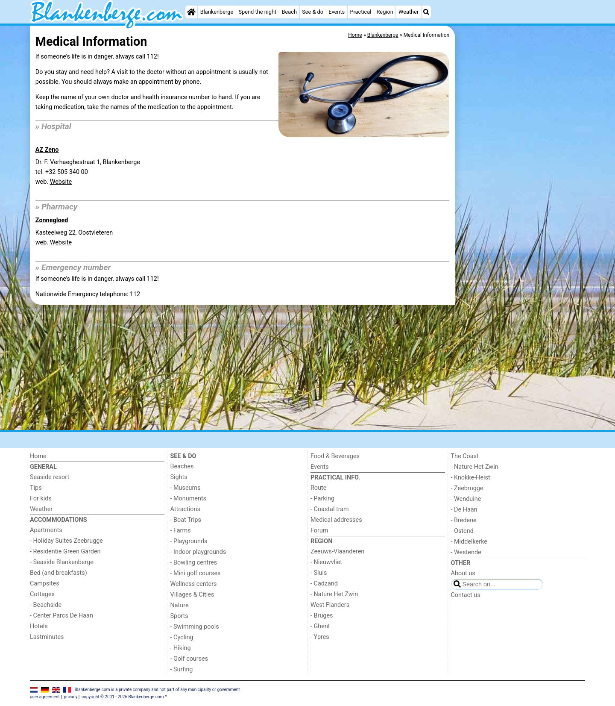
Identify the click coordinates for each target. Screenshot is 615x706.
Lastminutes (47, 637)
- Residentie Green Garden (65, 551)
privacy (71, 696)
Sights (178, 477)
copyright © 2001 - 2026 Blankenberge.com (123, 696)
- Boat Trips (186, 520)
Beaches (182, 466)
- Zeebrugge (467, 488)
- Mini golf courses (195, 573)
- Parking (322, 498)
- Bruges (321, 615)
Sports (179, 616)
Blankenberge (217, 12)
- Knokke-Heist (470, 477)
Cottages (42, 594)
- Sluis (318, 573)
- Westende (466, 552)
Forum (319, 530)
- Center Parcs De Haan (61, 615)
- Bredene (464, 520)
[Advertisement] (521, 222)
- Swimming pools (194, 626)
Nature (179, 605)
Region (384, 12)
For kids (41, 498)
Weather (408, 12)
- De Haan (464, 509)
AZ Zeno (47, 149)
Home (38, 456)
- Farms (180, 530)
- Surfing (181, 669)
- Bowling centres (193, 562)
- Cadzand (324, 583)
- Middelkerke (469, 541)
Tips (36, 487)
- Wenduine (466, 499)
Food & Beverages (335, 456)
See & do (312, 12)
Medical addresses (336, 520)
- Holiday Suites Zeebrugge (66, 540)
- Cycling (181, 637)
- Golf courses (189, 658)
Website (61, 181)
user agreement (45, 696)
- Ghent (320, 626)
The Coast (465, 456)
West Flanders (329, 605)
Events (336, 12)
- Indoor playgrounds (198, 552)
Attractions (185, 509)
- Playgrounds (189, 541)
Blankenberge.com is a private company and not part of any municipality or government (157, 689)
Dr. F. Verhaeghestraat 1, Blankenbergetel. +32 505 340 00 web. (87, 172)
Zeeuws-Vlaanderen (337, 551)
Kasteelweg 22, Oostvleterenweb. (74, 237)
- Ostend (462, 531)
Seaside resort (49, 477)
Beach (288, 12)
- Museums (185, 487)
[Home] (191, 12)
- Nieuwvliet (326, 562)
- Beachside (46, 605)
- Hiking (180, 648)
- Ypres (319, 637)
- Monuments (188, 498)
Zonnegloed (51, 220)
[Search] (426, 12)
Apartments (46, 530)
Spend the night (257, 12)
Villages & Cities (192, 594)
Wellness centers (193, 584)
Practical (360, 12)
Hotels (39, 626)
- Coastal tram (329, 509)
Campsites (44, 583)
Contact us (465, 595)
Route (318, 487)
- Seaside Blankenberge (62, 562)
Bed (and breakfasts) (58, 573)
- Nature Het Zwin (334, 594)
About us (463, 573)
